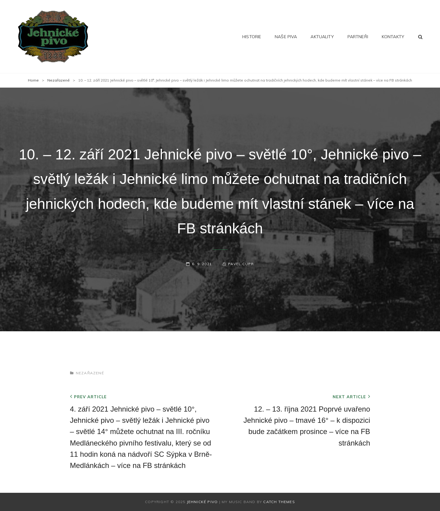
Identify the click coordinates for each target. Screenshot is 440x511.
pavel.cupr (241, 264)
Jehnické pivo (202, 501)
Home (33, 80)
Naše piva (286, 36)
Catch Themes (279, 501)
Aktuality (322, 36)
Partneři (358, 36)
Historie (251, 36)
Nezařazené (58, 80)
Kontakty (393, 36)
